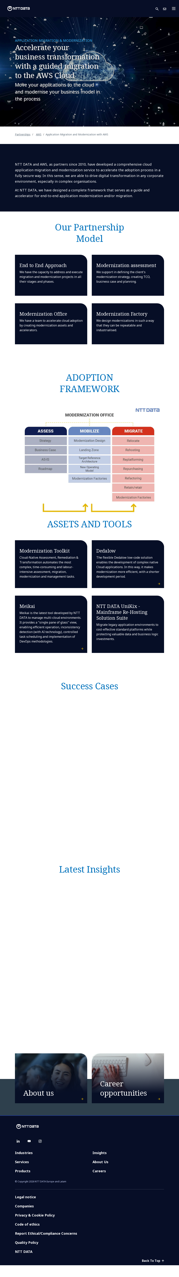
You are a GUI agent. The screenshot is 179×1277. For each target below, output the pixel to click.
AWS (38, 134)
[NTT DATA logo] (15, 8)
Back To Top (153, 1272)
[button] (159, 8)
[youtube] (29, 1153)
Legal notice (25, 1208)
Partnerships (22, 134)
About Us (100, 1173)
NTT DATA (24, 1263)
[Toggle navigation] (175, 8)
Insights (100, 1164)
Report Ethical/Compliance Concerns (46, 1245)
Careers (99, 1182)
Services (22, 1173)
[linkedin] (18, 1153)
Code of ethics (27, 1236)
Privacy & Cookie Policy (35, 1227)
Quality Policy (26, 1254)
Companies (24, 1218)
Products (22, 1182)
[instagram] (40, 1153)
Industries (24, 1164)
